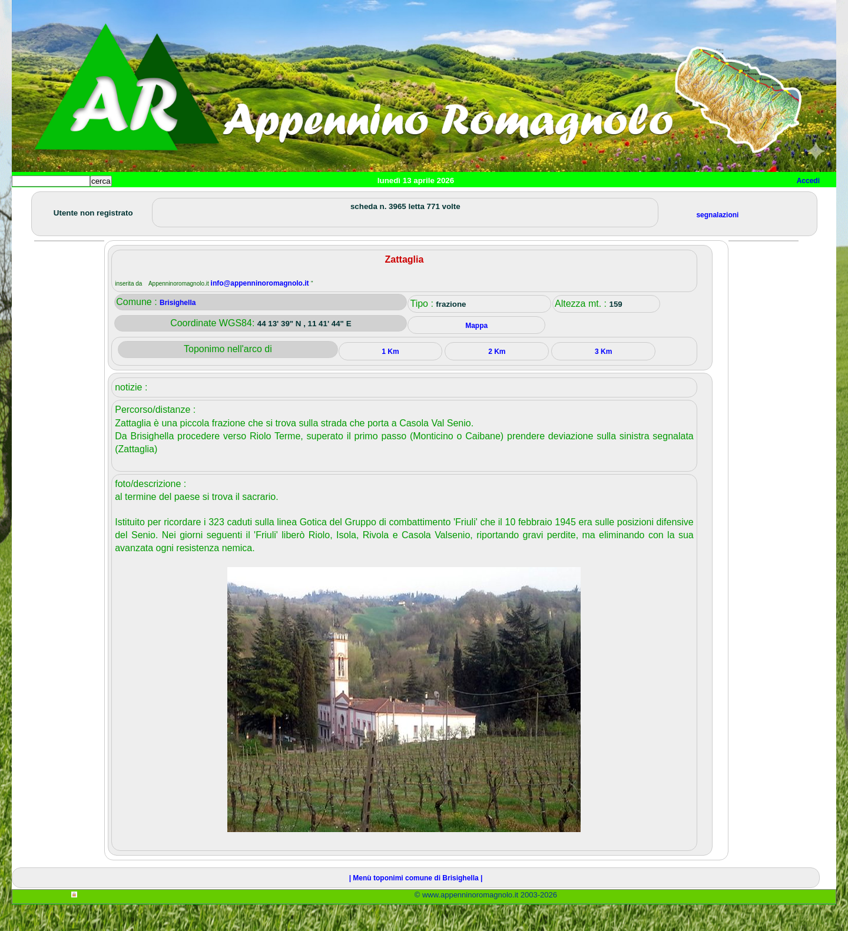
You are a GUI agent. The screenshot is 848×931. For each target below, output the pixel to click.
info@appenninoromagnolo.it (261, 310)
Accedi (808, 181)
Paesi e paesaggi (92, 201)
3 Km (603, 378)
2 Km (496, 378)
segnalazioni (717, 241)
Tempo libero (251, 201)
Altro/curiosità (330, 201)
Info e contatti (453, 201)
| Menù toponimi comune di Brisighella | (416, 904)
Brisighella (178, 329)
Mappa (393, 201)
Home (32, 201)
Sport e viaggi (173, 201)
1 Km (390, 378)
